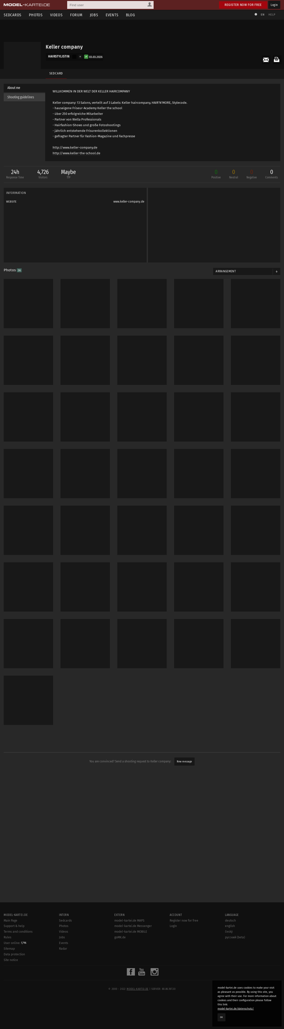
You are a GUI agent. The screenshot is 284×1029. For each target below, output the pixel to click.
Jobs (94, 15)
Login (274, 5)
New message (184, 761)
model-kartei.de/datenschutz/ (236, 1008)
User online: (15, 943)
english (230, 926)
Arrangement (226, 271)
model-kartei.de (137, 989)
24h (13, 175)
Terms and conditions (18, 931)
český (229, 931)
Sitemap (9, 948)
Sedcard (56, 73)
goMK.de (120, 937)
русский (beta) (235, 937)
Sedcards (12, 15)
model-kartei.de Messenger (133, 926)
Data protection (14, 954)
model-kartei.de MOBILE (130, 931)
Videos (56, 15)
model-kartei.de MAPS (129, 920)
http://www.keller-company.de (75, 147)
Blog (130, 15)
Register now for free (243, 5)
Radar (63, 948)
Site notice (11, 960)
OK (221, 1017)
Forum (76, 15)
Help (271, 14)
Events (112, 15)
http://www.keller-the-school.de (76, 153)
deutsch (230, 920)
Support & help (14, 926)
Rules (7, 937)
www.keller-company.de (128, 202)
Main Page (10, 920)
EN (262, 14)
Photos (36, 15)
